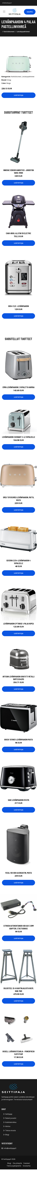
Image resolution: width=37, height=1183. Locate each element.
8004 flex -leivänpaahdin (18, 306)
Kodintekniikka (10, 1122)
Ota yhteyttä (17, 1163)
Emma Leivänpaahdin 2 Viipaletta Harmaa (18, 387)
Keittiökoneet (9, 31)
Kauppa (30, 12)
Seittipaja (8, 1114)
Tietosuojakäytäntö (14, 1166)
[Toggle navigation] (4, 11)
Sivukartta (26, 1166)
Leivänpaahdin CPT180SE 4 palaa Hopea (18, 623)
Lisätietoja (18, 95)
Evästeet (26, 1163)
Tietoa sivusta (10, 1130)
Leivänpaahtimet (23, 31)
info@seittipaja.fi (7, 3)
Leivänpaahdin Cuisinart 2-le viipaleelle (18, 437)
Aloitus (7, 1126)
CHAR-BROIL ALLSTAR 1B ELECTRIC (18, 233)
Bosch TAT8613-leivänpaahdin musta (18, 739)
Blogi (7, 1135)
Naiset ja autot (10, 1118)
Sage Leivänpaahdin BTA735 (18, 800)
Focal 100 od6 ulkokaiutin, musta (18, 873)
